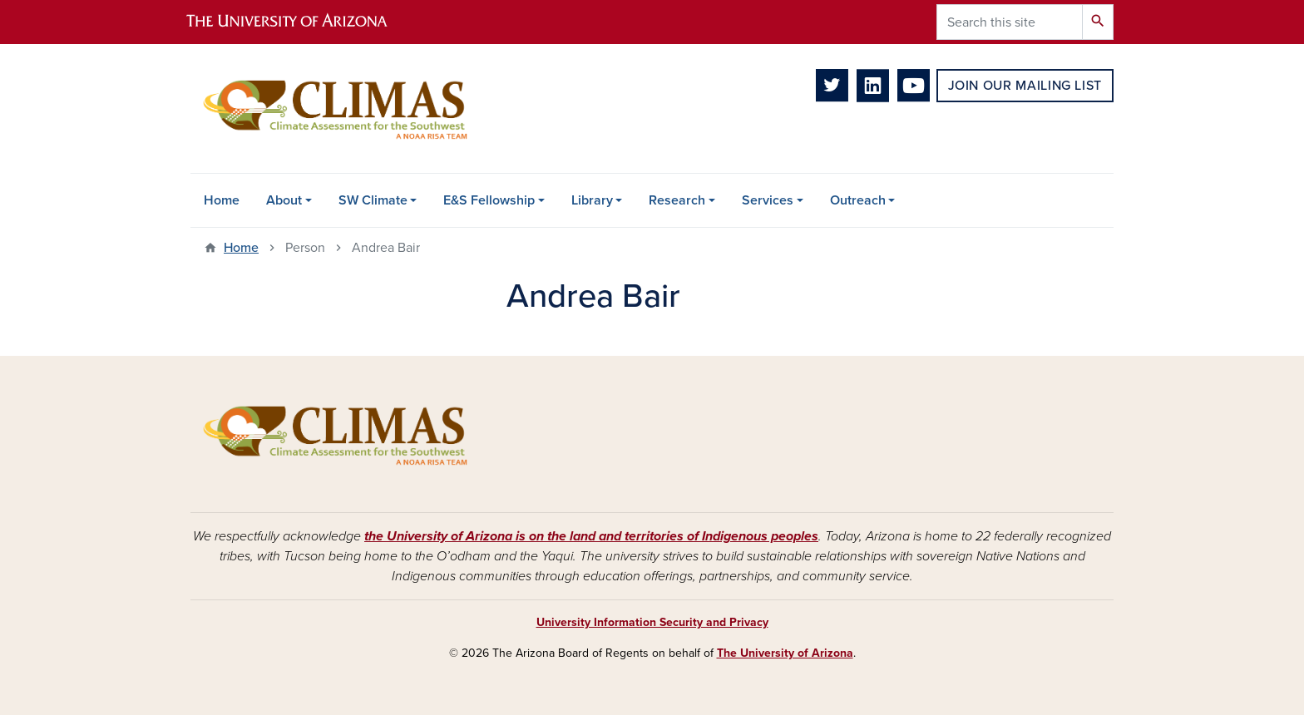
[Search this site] (1009, 22)
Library (592, 200)
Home (222, 200)
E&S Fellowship (489, 200)
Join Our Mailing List (1025, 85)
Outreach (858, 200)
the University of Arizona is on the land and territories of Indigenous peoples (591, 536)
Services (767, 200)
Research (677, 200)
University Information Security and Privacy (652, 622)
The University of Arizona (785, 653)
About (284, 200)
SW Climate (373, 200)
